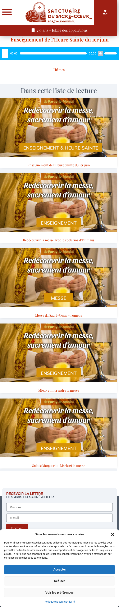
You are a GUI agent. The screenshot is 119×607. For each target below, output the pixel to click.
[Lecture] (5, 53)
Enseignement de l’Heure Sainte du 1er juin (59, 39)
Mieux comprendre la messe (58, 390)
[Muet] (100, 53)
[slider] (53, 53)
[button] (113, 534)
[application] (59, 53)
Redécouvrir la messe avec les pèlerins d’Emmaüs (58, 240)
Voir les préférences (59, 592)
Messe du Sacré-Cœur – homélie (58, 315)
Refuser (59, 581)
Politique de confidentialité (60, 601)
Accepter (59, 569)
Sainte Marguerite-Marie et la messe (58, 465)
